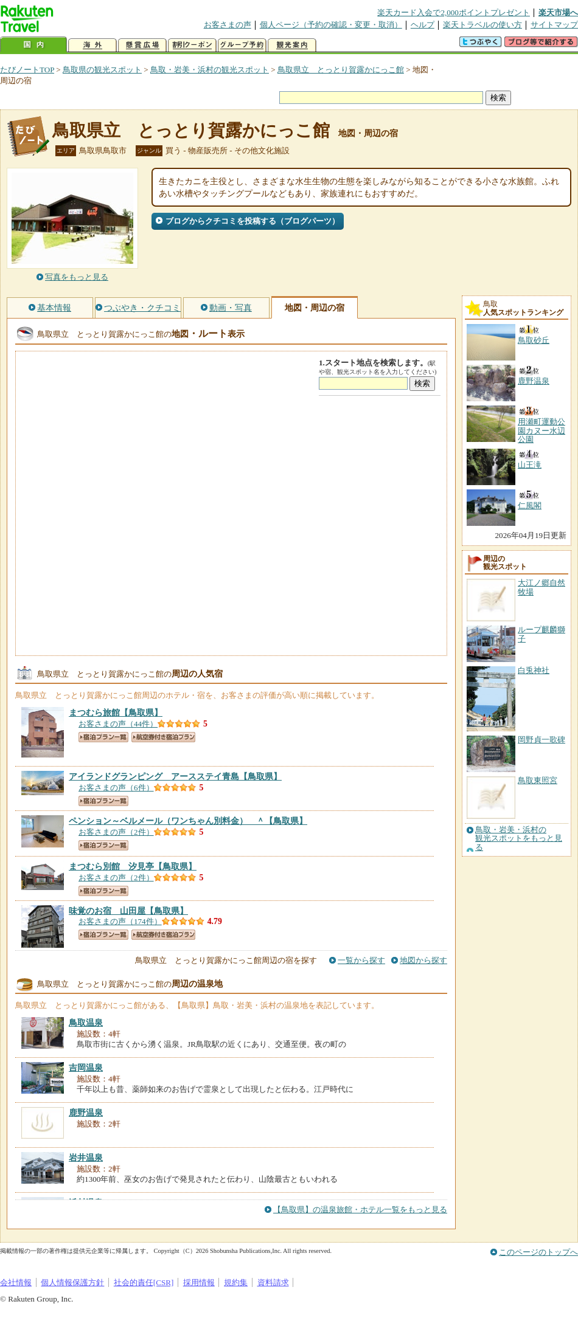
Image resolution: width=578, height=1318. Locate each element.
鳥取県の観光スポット (102, 69)
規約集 (236, 1282)
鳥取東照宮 (537, 780)
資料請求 (273, 1282)
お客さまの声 (227, 24)
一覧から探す (361, 960)
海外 (92, 45)
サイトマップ (554, 24)
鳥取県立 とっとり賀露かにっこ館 (340, 69)
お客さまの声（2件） (116, 832)
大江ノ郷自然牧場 (541, 587)
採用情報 (199, 1282)
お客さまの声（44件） (118, 723)
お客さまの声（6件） (116, 787)
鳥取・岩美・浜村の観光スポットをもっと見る (518, 839)
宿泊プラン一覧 (103, 737)
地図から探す (423, 960)
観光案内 (292, 45)
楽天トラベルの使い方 (482, 24)
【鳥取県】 (115, 712)
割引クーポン (192, 45)
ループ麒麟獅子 (541, 634)
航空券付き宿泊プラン (163, 737)
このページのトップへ (538, 1252)
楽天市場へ (558, 12)
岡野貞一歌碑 (541, 739)
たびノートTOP (27, 69)
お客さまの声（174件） (120, 921)
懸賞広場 (142, 45)
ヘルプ (422, 24)
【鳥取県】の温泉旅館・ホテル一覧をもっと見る (360, 1209)
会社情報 (16, 1282)
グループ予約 (242, 45)
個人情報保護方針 (72, 1282)
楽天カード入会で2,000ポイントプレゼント (453, 12)
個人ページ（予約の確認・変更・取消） (331, 24)
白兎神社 (533, 670)
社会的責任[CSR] (144, 1282)
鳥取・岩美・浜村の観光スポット (209, 69)
